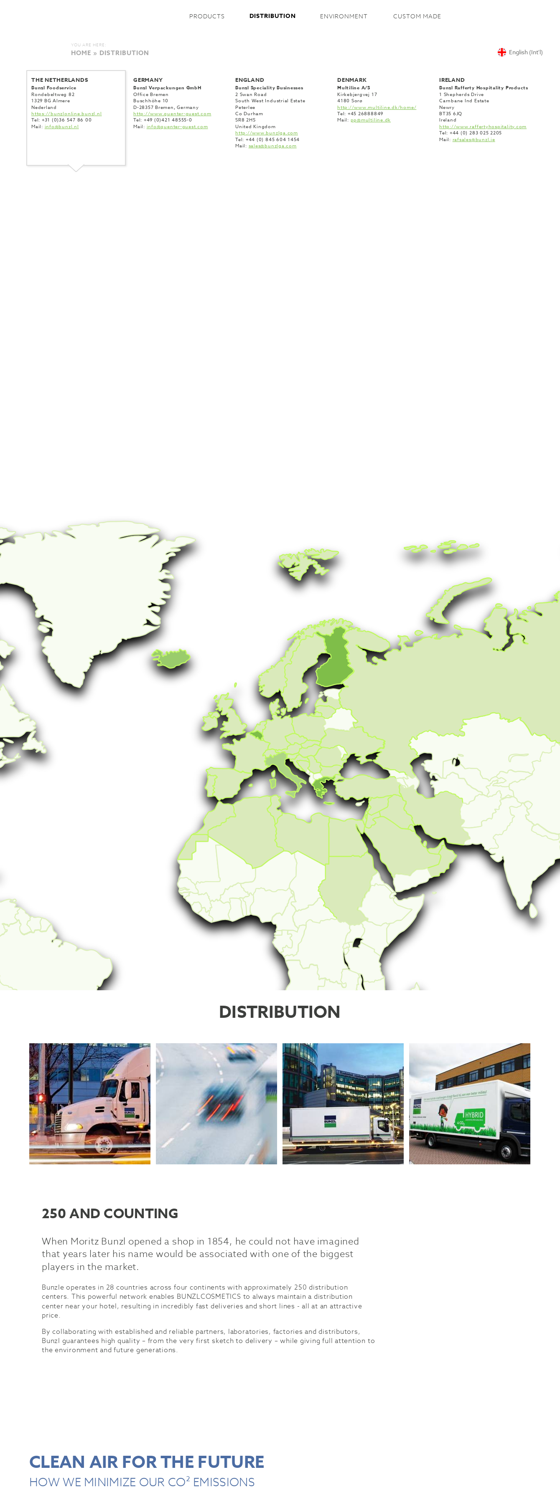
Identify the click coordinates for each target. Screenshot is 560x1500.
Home (81, 52)
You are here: (89, 45)
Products (207, 16)
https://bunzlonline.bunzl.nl (66, 113)
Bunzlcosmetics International (124, 16)
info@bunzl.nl (62, 126)
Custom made (417, 16)
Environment (344, 16)
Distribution (272, 16)
